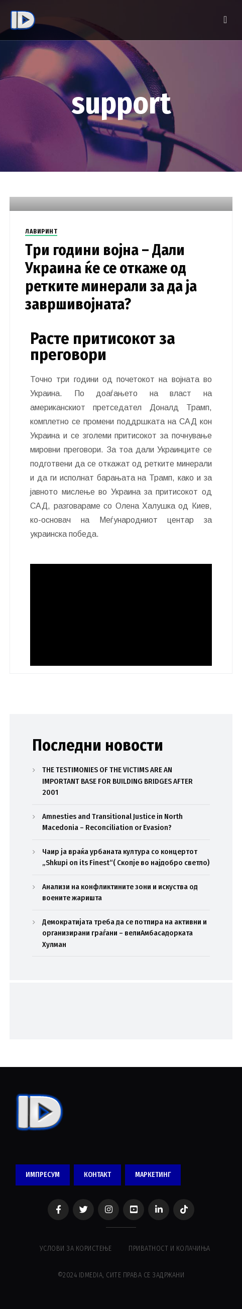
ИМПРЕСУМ (43, 1174)
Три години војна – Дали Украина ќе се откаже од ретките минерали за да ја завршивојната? (111, 277)
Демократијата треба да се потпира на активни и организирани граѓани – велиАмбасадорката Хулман (124, 933)
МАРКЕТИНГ (153, 1174)
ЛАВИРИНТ (41, 231)
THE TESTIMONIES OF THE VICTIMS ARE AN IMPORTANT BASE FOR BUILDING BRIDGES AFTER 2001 (117, 781)
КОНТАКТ (97, 1174)
